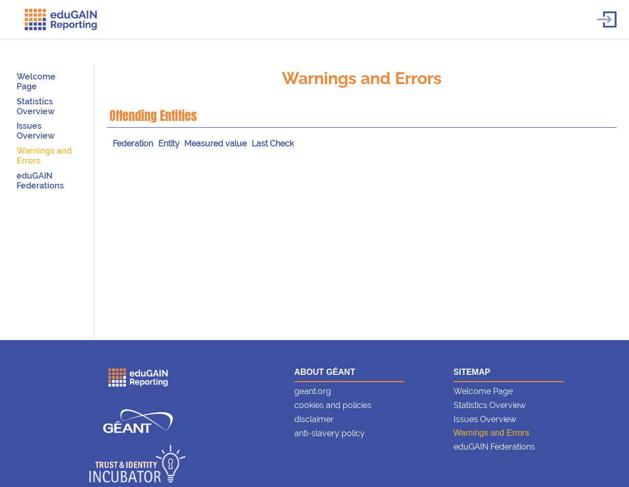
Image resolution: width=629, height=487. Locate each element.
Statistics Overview (35, 106)
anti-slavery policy (329, 433)
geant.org (312, 391)
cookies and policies (333, 405)
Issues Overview (35, 131)
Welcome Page (36, 81)
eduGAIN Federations (40, 181)
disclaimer (314, 419)
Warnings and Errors (362, 78)
